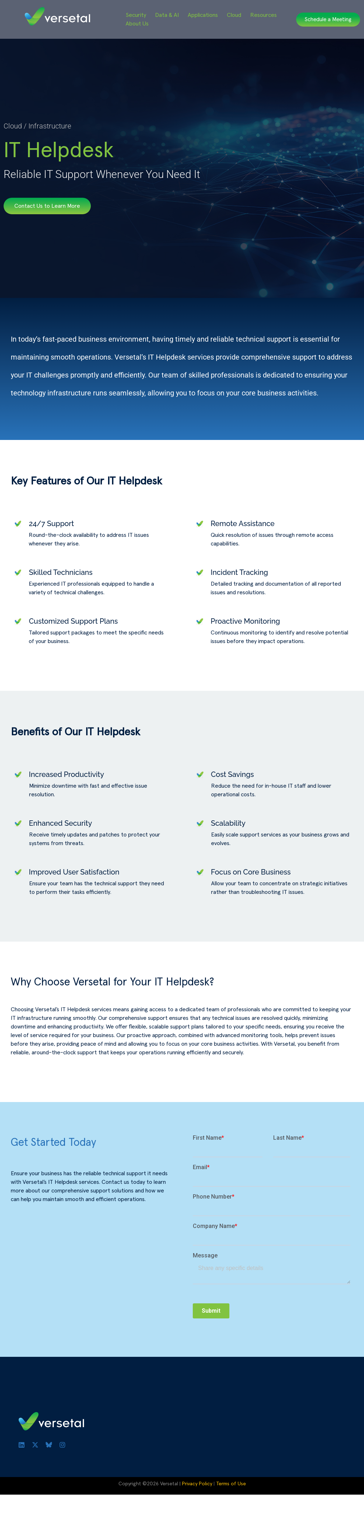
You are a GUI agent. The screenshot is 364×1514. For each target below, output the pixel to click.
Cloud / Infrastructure (37, 126)
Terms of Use (231, 1483)
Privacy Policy (197, 1483)
